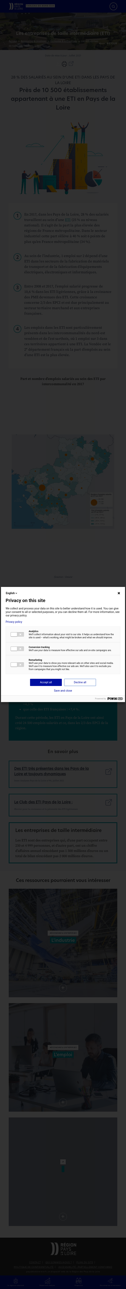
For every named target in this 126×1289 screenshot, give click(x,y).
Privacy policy (14, 621)
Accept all (46, 682)
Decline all (80, 682)
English (12, 593)
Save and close (63, 690)
